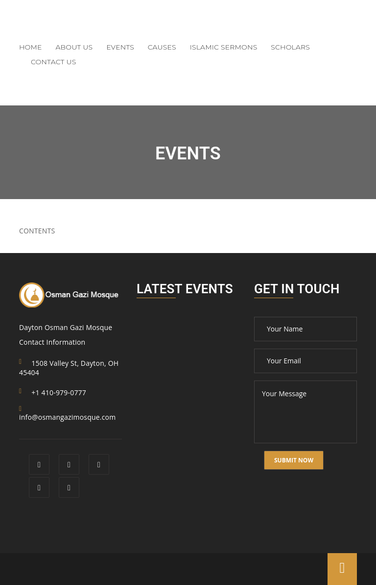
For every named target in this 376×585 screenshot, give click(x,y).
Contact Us (53, 61)
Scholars (290, 47)
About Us (74, 47)
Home (30, 47)
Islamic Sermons (224, 47)
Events (120, 47)
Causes (162, 47)
